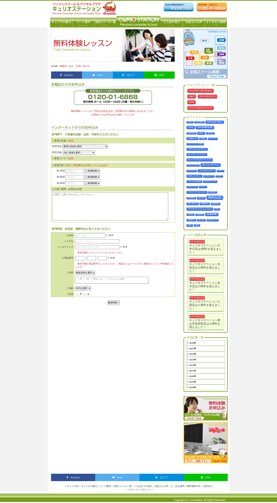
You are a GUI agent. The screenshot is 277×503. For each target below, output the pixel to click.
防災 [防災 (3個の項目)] (189, 225)
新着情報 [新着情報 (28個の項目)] (212, 214)
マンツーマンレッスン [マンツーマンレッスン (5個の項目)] (197, 192)
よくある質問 (177, 486)
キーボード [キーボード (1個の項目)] (191, 170)
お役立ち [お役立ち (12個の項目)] (192, 138)
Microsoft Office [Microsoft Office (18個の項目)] (214, 122)
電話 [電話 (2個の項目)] (197, 225)
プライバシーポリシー (139, 489)
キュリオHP (73, 486)
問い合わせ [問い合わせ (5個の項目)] (192, 203)
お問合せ (207, 486)
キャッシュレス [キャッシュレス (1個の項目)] (193, 165)
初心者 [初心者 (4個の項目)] (201, 198)
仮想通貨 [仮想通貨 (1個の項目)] (213, 192)
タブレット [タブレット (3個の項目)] (209, 176)
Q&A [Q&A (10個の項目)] (201, 133)
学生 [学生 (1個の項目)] (217, 209)
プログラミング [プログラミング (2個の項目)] (210, 181)
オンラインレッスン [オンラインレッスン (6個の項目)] (197, 154)
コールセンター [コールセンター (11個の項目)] (206, 170)
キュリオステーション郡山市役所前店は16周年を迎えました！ (204, 324)
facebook (66, 75)
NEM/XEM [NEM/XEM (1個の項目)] (191, 133)
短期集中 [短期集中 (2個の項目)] (191, 220)
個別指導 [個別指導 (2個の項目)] (191, 198)
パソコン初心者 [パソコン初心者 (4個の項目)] (194, 181)
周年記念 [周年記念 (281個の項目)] (215, 197)
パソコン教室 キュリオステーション (138, 22)
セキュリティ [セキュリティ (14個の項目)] (194, 176)
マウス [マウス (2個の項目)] (203, 187)
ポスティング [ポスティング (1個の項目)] (192, 187)
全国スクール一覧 (105, 22)
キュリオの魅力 (61, 22)
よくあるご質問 (216, 22)
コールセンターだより (200, 90)
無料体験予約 (194, 486)
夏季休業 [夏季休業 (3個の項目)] (215, 203)
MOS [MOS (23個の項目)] (190, 127)
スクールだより (207, 96)
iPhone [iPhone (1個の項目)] (190, 122)
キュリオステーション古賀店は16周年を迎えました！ (204, 267)
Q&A (191, 96)
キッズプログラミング (200, 107)
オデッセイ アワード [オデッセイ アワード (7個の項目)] (197, 149)
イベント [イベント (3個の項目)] (213, 138)
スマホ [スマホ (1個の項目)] (220, 170)
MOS (191, 102)
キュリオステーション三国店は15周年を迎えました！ (204, 305)
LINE (159, 75)
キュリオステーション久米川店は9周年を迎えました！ (205, 249)
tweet (97, 75)
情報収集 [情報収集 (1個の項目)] (200, 214)
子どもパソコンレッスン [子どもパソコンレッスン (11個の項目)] (199, 208)
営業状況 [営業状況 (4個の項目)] (204, 203)
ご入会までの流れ (143, 486)
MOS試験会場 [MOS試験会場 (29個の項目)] (205, 127)
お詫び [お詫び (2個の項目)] (203, 138)
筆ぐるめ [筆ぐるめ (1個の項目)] (201, 220)
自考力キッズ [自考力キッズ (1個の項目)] (212, 220)
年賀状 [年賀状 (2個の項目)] (190, 214)
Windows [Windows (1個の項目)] (210, 133)
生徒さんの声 (194, 22)
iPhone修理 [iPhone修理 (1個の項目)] (199, 122)
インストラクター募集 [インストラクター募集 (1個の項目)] (195, 144)
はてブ (128, 75)
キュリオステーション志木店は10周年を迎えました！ (204, 286)
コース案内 (83, 22)
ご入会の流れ (172, 22)
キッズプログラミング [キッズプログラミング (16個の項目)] (199, 159)
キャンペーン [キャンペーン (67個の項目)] (210, 164)
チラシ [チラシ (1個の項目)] (219, 176)
